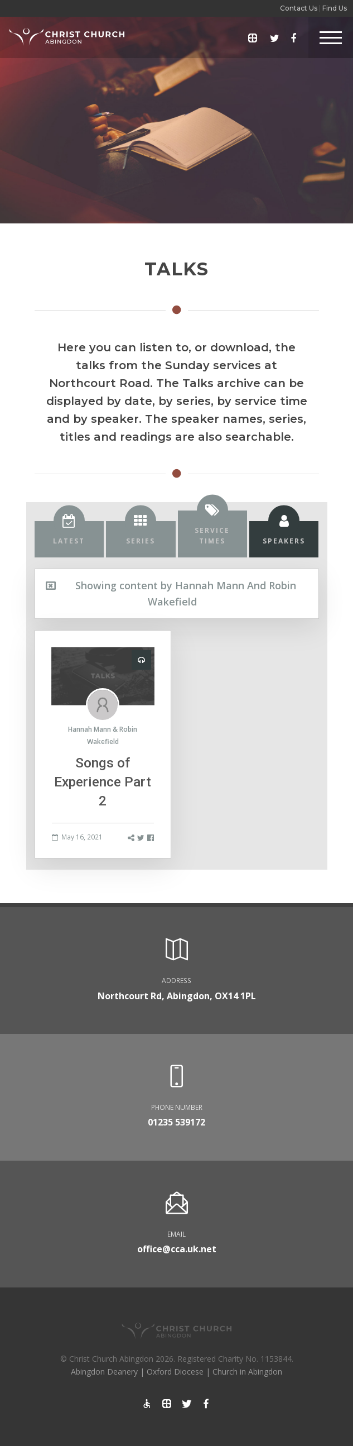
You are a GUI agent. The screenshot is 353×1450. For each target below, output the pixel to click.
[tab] (69, 539)
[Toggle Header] (330, 37)
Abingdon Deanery (104, 1371)
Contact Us (298, 8)
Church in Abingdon (247, 1371)
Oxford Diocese (175, 1371)
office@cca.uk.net (176, 1249)
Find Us (334, 8)
